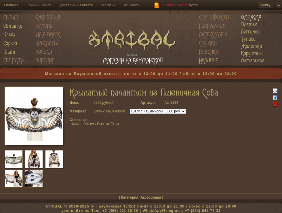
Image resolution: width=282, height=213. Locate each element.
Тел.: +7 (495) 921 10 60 (114, 211)
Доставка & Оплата (76, 5)
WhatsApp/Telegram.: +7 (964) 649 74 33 (182, 211)
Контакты (132, 5)
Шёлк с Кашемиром (109, 111)
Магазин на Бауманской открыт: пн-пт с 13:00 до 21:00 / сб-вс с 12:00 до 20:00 (141, 73)
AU (166, 103)
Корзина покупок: (174, 5)
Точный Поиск (39, 5)
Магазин (108, 5)
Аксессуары (150, 197)
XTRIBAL (53, 206)
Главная (11, 5)
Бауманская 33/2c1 (117, 206)
